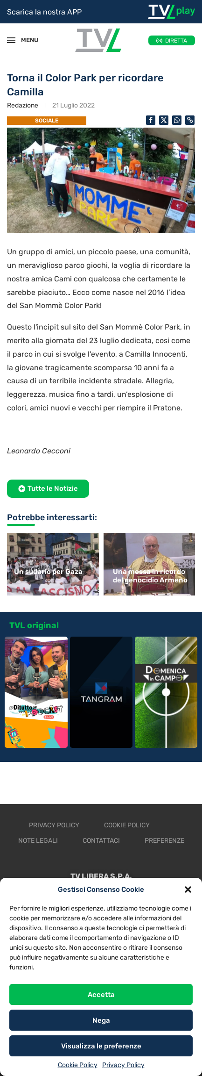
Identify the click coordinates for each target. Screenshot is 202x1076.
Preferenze (164, 841)
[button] (188, 889)
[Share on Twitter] (163, 120)
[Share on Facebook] (150, 120)
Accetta (101, 994)
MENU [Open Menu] (25, 39)
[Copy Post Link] (190, 120)
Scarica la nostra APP (44, 11)
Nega (101, 1020)
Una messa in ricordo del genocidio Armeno (150, 575)
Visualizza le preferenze (101, 1046)
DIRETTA (176, 40)
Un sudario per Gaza (48, 571)
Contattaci (101, 841)
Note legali (38, 841)
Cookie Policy (78, 1065)
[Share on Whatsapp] (176, 120)
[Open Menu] (11, 40)
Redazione (22, 105)
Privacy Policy (123, 1065)
